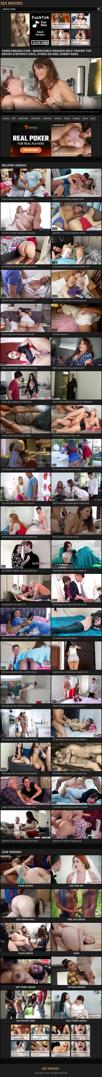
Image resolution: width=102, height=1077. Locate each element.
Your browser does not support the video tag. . (51, 86)
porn (93, 118)
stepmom (47, 118)
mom (85, 118)
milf (13, 118)
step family (23, 118)
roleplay (76, 118)
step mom (35, 118)
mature (58, 118)
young (6, 118)
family (67, 118)
